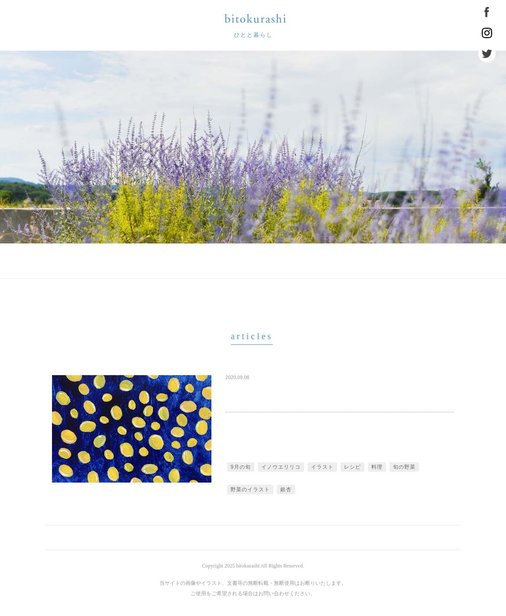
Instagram (487, 33)
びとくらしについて (157, 261)
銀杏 (286, 489)
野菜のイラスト (250, 489)
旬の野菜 (404, 467)
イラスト (322, 467)
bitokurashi (255, 18)
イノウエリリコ (281, 467)
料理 (377, 467)
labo (272, 261)
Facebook (487, 12)
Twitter (487, 53)
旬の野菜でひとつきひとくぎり (286, 390)
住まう (364, 261)
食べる (316, 261)
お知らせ (226, 261)
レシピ (352, 467)
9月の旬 (240, 467)
